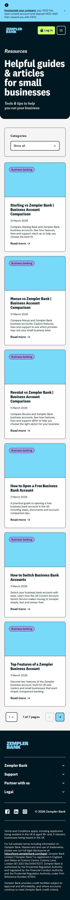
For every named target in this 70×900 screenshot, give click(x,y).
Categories (18, 136)
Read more (20, 243)
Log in (46, 30)
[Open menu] (61, 30)
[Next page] (60, 717)
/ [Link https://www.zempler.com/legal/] (25, 853)
